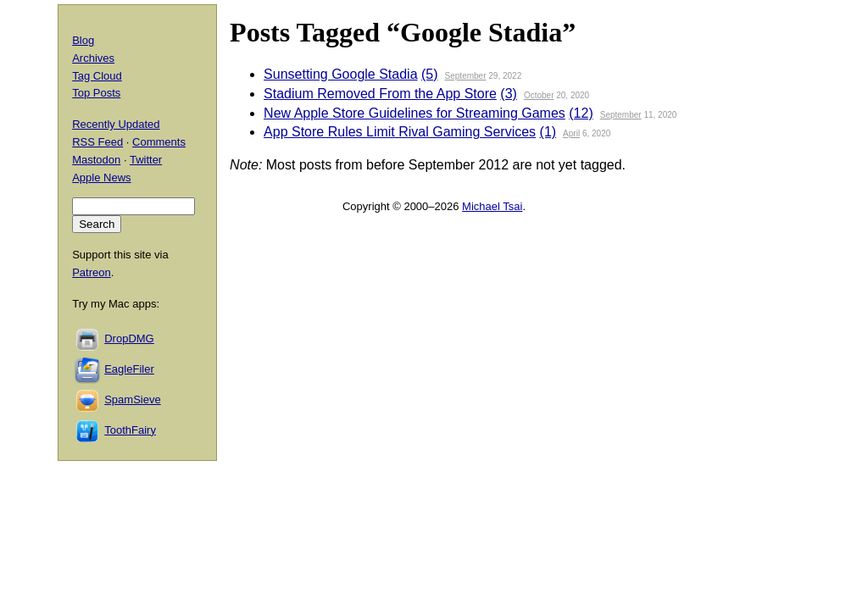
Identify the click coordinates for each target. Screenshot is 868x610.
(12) (581, 113)
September (466, 75)
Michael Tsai (492, 206)
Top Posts (96, 92)
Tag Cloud (97, 75)
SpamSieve (132, 399)
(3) (508, 93)
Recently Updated (115, 124)
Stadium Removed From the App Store (380, 93)
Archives (93, 58)
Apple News (101, 177)
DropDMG (129, 338)
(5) (429, 74)
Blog (83, 40)
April (571, 133)
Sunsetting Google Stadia (340, 74)
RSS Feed (97, 142)
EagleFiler (129, 369)
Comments (159, 142)
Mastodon (96, 159)
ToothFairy (130, 430)
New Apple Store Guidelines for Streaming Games (414, 113)
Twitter (146, 159)
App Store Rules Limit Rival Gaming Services (400, 132)
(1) (548, 132)
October (539, 95)
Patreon (91, 272)
